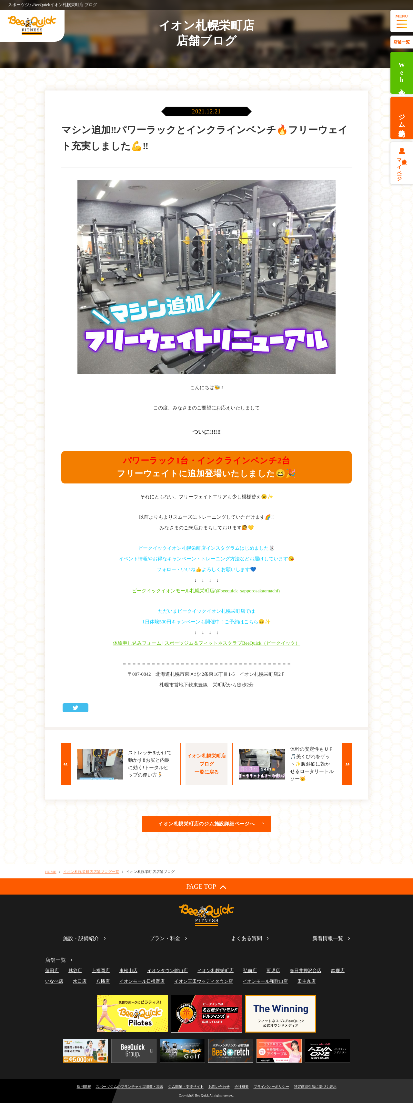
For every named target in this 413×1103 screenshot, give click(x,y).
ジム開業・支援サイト (186, 1086)
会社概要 (242, 1086)
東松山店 (128, 970)
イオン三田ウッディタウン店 (203, 981)
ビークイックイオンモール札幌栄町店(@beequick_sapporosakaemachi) (206, 590)
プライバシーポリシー (271, 1086)
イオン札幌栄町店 (215, 970)
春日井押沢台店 (305, 970)
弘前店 (250, 970)
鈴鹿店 (338, 970)
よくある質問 (246, 938)
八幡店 (103, 981)
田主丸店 (306, 981)
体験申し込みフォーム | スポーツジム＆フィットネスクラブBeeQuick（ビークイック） (206, 643)
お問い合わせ (219, 1086)
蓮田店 (52, 970)
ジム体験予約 (401, 118)
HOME (50, 872)
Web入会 (401, 72)
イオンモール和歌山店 (265, 981)
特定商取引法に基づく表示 (315, 1086)
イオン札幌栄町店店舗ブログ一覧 (91, 872)
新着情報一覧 (327, 938)
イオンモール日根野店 (142, 981)
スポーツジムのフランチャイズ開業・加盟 (129, 1086)
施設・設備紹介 (81, 938)
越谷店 (75, 970)
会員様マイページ (402, 167)
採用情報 (84, 1086)
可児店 (273, 970)
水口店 (79, 981)
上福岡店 (101, 970)
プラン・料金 (164, 938)
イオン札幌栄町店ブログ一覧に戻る (206, 764)
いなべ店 (54, 981)
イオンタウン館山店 (167, 970)
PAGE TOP (206, 886)
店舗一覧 (402, 42)
